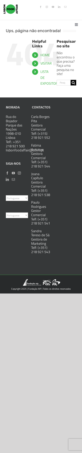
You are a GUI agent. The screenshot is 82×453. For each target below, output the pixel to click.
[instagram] (47, 7)
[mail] (65, 7)
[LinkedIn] (7, 179)
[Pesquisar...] (64, 82)
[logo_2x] (10, 6)
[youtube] (53, 7)
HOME (45, 55)
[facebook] (40, 7)
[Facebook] (7, 173)
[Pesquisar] (73, 82)
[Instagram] (19, 173)
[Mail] (13, 179)
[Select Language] (17, 198)
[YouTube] (13, 173)
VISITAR (46, 63)
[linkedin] (59, 7)
